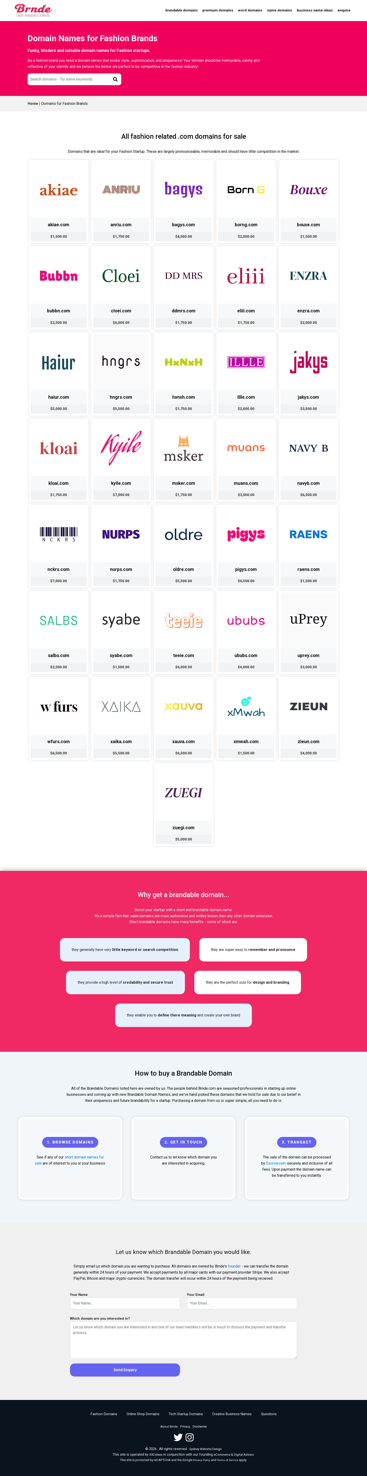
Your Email (195, 1295)
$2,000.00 (246, 236)
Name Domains (279, 10)
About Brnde (169, 1426)
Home (33, 103)
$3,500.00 (308, 409)
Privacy (185, 1426)
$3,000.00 (246, 495)
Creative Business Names (232, 1414)
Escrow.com (276, 1163)
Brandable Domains (181, 10)
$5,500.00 (121, 409)
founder (234, 1266)
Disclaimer (200, 1426)
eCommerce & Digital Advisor (234, 1454)
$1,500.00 (58, 236)
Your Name (79, 1295)
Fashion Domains (104, 1414)
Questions (269, 1414)
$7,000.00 (121, 495)
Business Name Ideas (315, 10)
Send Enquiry (125, 1370)
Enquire (344, 10)
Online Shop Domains (143, 1414)
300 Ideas (155, 1454)
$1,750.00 (121, 236)
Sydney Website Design (205, 1449)
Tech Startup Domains (186, 1414)
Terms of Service (227, 1460)
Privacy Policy (201, 1460)
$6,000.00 (121, 323)
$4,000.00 (183, 236)
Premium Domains (217, 10)
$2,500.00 (58, 323)
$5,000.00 (58, 409)
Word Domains (250, 10)
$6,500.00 (308, 495)
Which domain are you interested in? (100, 1318)
